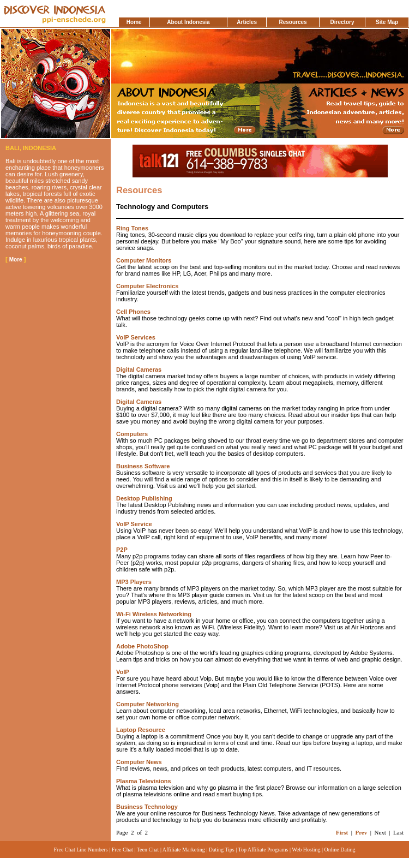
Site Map (387, 22)
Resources (292, 22)
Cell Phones (133, 311)
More (15, 260)
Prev (361, 832)
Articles (247, 22)
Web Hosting (306, 850)
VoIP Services (135, 337)
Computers (132, 434)
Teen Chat (148, 850)
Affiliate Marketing (184, 850)
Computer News (139, 762)
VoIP (122, 672)
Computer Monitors (143, 260)
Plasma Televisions (143, 781)
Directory (342, 22)
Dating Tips (221, 850)
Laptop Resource (140, 729)
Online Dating (340, 850)
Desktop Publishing (144, 498)
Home (134, 22)
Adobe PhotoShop (142, 646)
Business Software (143, 466)
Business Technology (147, 806)
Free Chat (122, 850)
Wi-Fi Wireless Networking (153, 614)
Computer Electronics (147, 286)
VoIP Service (134, 524)
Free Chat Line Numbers (81, 850)
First (342, 832)
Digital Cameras (138, 369)
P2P (122, 549)
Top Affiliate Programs (263, 850)
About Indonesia (188, 22)
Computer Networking (147, 704)
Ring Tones (132, 228)
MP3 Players (134, 582)
